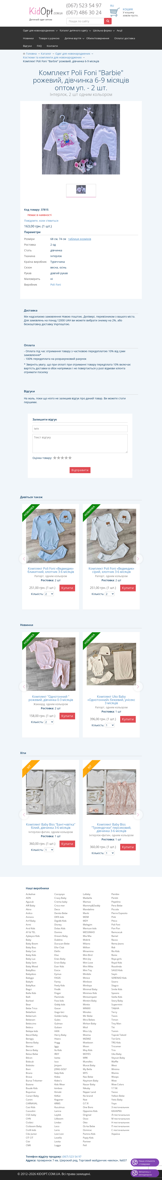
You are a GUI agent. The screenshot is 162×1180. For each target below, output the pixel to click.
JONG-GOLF (60, 1069)
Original (87, 1114)
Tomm (114, 1031)
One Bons (88, 1107)
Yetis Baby (116, 1099)
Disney (58, 924)
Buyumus (31, 1092)
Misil (85, 1027)
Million (86, 947)
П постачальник (120, 1126)
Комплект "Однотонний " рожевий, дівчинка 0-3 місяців (51, 698)
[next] (138, 559)
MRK (85, 1057)
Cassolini (30, 1111)
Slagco (114, 985)
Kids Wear (59, 1084)
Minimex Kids (90, 993)
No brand (88, 1095)
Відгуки (27, 46)
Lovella (58, 1137)
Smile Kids (116, 989)
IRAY (56, 1054)
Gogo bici (59, 1012)
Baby (28, 939)
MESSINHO (89, 932)
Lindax (57, 1122)
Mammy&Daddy (91, 905)
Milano (86, 943)
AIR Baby (30, 905)
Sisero (114, 981)
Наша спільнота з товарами (147, 1162)
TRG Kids (116, 1042)
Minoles (87, 1012)
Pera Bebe (116, 905)
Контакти (52, 46)
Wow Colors (117, 1084)
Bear (28, 1004)
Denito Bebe (61, 913)
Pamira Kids (89, 1133)
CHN (28, 1118)
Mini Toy (87, 970)
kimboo (58, 1088)
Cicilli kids (31, 1130)
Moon (86, 1046)
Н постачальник (120, 1122)
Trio (113, 1050)
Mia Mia (87, 936)
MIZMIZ (87, 1038)
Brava (29, 1076)
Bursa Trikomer (34, 1080)
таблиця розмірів (79, 239)
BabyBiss (31, 970)
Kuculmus (59, 1107)
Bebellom (31, 1012)
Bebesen (30, 1019)
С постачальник (120, 1130)
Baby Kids (31, 955)
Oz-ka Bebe (89, 1126)
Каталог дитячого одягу (74, 30)
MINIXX (87, 1008)
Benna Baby (32, 1042)
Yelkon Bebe (118, 1095)
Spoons (115, 993)
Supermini (116, 1004)
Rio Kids (115, 951)
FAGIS (57, 977)
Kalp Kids (59, 1073)
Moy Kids (87, 1050)
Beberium (31, 1016)
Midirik (86, 939)
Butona (29, 1084)
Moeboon (88, 1042)
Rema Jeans (117, 943)
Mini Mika (88, 966)
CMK (28, 1145)
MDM (86, 917)
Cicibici (29, 1122)
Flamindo (59, 996)
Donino (58, 932)
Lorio (57, 1130)
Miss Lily (87, 1031)
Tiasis (114, 1016)
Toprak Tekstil (118, 1035)
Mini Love (88, 962)
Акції (119, 30)
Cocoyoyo (59, 894)
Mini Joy (87, 958)
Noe (85, 1099)
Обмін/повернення (97, 38)
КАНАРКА (116, 1111)
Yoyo (114, 1103)
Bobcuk (30, 1061)
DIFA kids (59, 917)
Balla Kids (31, 993)
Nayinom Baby (90, 1080)
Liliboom (58, 1118)
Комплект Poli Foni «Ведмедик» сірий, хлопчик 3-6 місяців (111, 570)
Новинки (28, 38)
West (114, 1065)
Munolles (88, 1061)
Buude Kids (32, 1088)
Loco (56, 1126)
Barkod (29, 1000)
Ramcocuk (116, 932)
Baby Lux (30, 958)
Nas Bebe (88, 1076)
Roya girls (116, 958)
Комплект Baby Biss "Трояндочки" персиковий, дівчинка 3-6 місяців (111, 827)
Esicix (57, 970)
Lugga (57, 1145)
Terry (114, 1012)
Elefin (57, 951)
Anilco (29, 913)
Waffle (114, 1061)
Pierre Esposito (119, 913)
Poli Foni (115, 924)
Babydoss (31, 974)
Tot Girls (115, 1038)
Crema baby (60, 901)
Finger (57, 993)
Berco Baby (32, 1050)
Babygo (30, 977)
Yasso (114, 1092)
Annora (30, 917)
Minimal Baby (90, 989)
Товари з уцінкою (49, 38)
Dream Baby (61, 936)
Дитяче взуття (73, 38)
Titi (113, 1027)
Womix (115, 1073)
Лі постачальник (120, 1114)
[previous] (24, 559)
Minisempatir (90, 996)
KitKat (57, 1095)
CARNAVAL (31, 1103)
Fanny (57, 981)
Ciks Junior (31, 1133)
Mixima (87, 1035)
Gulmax (58, 1023)
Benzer (29, 1046)
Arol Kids (30, 928)
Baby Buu (31, 947)
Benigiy (30, 1038)
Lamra (57, 1111)
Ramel (114, 936)
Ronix (114, 955)
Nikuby (86, 1088)
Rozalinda (116, 966)
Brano (29, 1073)
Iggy (56, 1046)
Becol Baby (32, 1035)
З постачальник (120, 1107)
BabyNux (30, 985)
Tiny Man (116, 1023)
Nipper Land (89, 1092)
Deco (57, 909)
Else (56, 955)
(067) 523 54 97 (84, 5)
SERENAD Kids (119, 977)
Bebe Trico (31, 1008)
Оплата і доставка (124, 38)
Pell (85, 1145)
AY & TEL (30, 932)
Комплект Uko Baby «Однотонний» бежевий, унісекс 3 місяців (111, 699)
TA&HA (115, 1008)
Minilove (87, 981)
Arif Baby (31, 920)
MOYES (87, 1054)
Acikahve (30, 894)
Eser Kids (59, 966)
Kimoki (57, 1092)
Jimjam (58, 1065)
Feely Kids (59, 985)
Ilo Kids (58, 1050)
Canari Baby (32, 1095)
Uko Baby (116, 1054)
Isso (56, 1061)
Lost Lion (59, 1133)
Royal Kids (116, 962)
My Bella (87, 1069)
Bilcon (29, 1057)
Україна (115, 1133)
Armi (28, 924)
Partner (87, 1141)
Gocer (57, 1008)
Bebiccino (31, 1023)
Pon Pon (115, 928)
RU (112, 5)
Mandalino (88, 909)
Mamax (87, 901)
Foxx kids (59, 1000)
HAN (56, 1031)
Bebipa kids (32, 1031)
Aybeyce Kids (33, 936)
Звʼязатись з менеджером (145, 1173)
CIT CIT (29, 1137)
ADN (28, 898)
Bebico (29, 1027)
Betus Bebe (32, 1054)
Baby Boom (32, 943)
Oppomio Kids (90, 1111)
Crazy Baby (60, 898)
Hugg (57, 1042)
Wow (114, 1080)
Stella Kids (116, 996)
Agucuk (30, 901)
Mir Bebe (88, 1016)
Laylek (57, 1114)
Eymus (57, 974)
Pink (113, 917)
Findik (57, 989)
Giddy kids (59, 1004)
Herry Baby (60, 1035)
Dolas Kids (59, 928)
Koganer (58, 1099)
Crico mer (59, 905)
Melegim (87, 924)
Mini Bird (87, 955)
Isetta (57, 1057)
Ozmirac (87, 1130)
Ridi (113, 947)
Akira (28, 909)
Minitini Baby (90, 1000)
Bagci (29, 989)
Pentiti (114, 898)
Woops (115, 1076)
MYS (85, 1073)
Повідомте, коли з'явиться (41, 220)
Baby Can (31, 951)
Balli (28, 996)
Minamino (88, 951)
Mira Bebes (89, 1019)
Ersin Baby (60, 962)
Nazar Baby (89, 1084)
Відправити (80, 470)
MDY (85, 920)
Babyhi (29, 981)
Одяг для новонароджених (39, 30)
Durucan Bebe (62, 943)
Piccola (115, 909)
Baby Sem (31, 962)
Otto (85, 1122)
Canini (29, 1099)
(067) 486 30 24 (84, 12)
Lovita (57, 1141)
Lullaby (86, 894)
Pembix (115, 894)
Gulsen (58, 1027)
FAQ (39, 46)
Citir (28, 1141)
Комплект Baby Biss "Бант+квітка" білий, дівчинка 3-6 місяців (50, 826)
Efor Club (59, 947)
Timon (114, 1019)
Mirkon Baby (89, 1023)
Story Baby (117, 1000)
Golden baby (61, 1016)
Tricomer (116, 1046)
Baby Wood (32, 966)
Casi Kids (30, 1107)
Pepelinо (116, 901)
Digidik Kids (60, 920)
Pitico (114, 920)
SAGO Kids (117, 970)
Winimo (115, 1069)
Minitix (86, 1004)
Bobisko (30, 1065)
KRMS (57, 1103)
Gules (57, 1019)
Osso (85, 1118)
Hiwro (57, 1038)
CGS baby (31, 1114)
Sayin (114, 974)
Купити (67, 588)
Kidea (57, 1076)
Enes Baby (59, 958)
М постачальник (120, 1118)
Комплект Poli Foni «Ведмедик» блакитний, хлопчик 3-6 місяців (51, 570)
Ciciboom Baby (34, 1126)
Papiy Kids (88, 1137)
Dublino (58, 939)
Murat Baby (89, 1065)
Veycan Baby (118, 1057)
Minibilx (87, 974)
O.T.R (85, 1103)
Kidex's (58, 1080)
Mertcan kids (90, 928)
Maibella (87, 898)
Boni (28, 1069)
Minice (86, 977)
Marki (86, 913)
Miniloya (87, 985)
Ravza (114, 939)
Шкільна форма (102, 30)
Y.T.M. (114, 1088)
